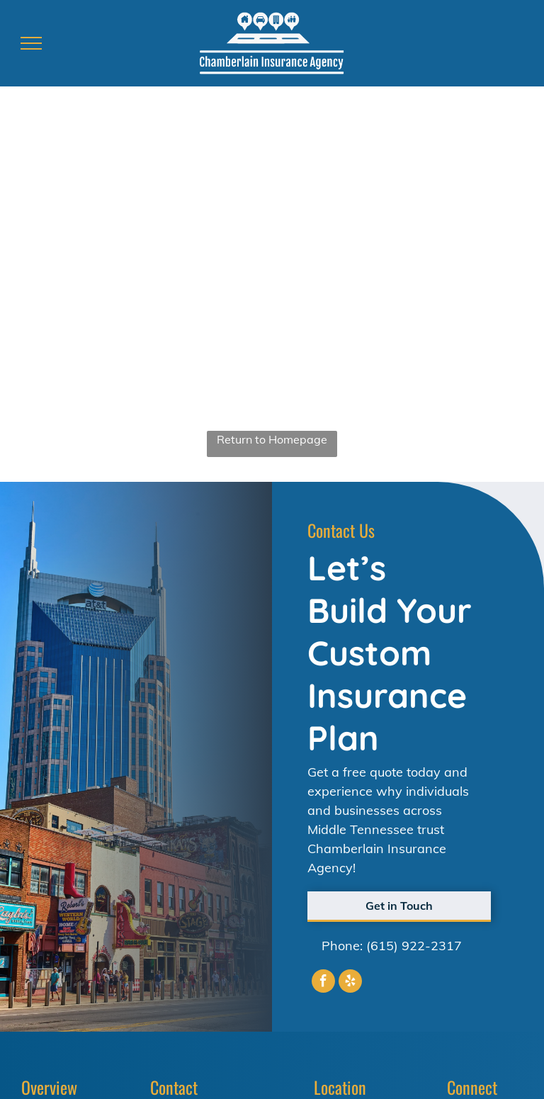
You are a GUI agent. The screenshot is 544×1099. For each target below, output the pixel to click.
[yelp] (350, 982)
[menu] (31, 43)
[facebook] (323, 982)
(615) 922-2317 (414, 945)
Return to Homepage (272, 439)
